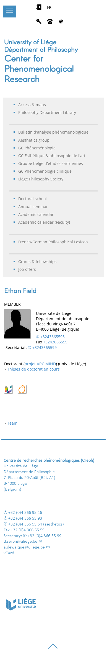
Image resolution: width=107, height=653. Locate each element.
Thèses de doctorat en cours (33, 369)
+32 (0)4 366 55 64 (25, 524)
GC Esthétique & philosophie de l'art (51, 155)
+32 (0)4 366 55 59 (28, 530)
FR (49, 8)
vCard (9, 553)
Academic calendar (36, 214)
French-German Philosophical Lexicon (53, 241)
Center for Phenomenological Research (39, 68)
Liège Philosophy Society (40, 179)
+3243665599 (44, 347)
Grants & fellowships (37, 261)
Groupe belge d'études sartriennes (50, 163)
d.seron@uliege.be (20, 541)
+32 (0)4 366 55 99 (44, 536)
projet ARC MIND (40, 363)
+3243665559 (55, 342)
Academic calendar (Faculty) (44, 222)
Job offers (27, 269)
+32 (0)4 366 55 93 (25, 518)
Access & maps (32, 104)
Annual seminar (33, 206)
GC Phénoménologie (37, 148)
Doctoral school (32, 198)
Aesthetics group (33, 140)
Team (12, 423)
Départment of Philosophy (41, 49)
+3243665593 (52, 336)
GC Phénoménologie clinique (45, 171)
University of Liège (30, 42)
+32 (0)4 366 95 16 (25, 513)
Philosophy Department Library (47, 112)
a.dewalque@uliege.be (24, 547)
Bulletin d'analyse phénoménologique (53, 132)
